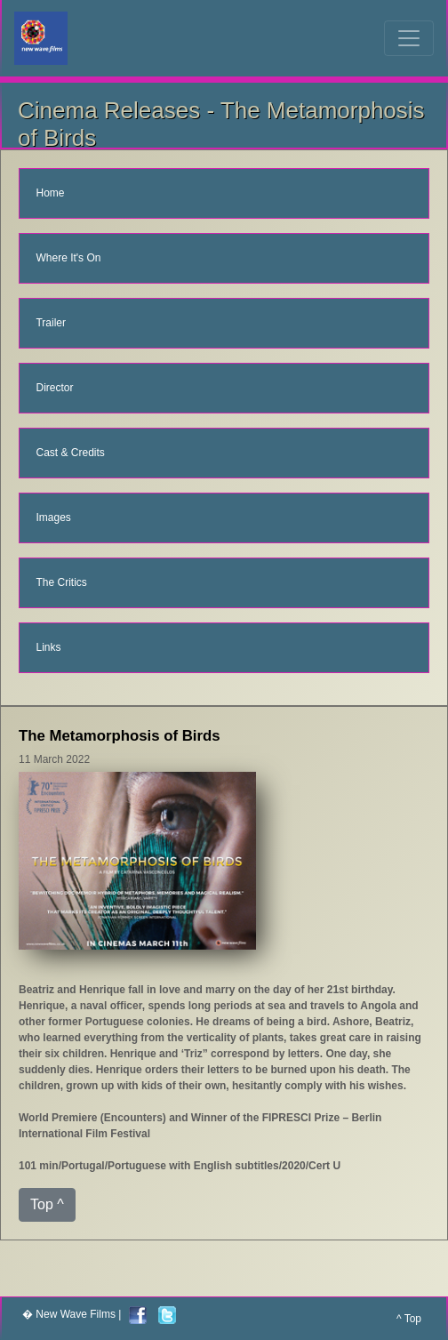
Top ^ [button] (47, 1204)
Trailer (51, 323)
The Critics (61, 582)
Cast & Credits (70, 452)
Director (54, 387)
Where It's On (68, 258)
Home (50, 193)
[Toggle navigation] (409, 38)
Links (48, 647)
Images (53, 517)
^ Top (408, 1318)
